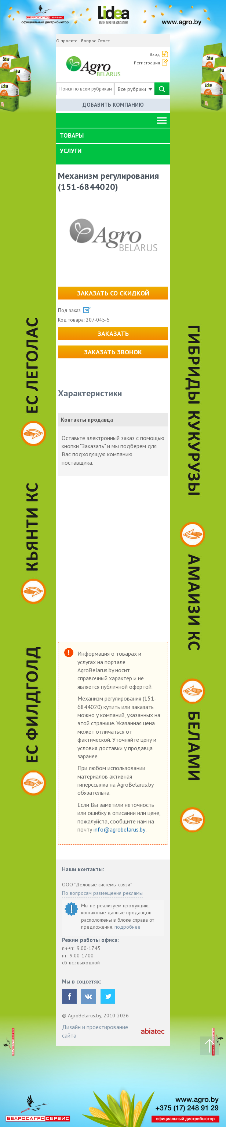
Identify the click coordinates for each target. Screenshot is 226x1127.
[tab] (113, 135)
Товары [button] (72, 135)
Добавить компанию (113, 104)
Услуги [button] (70, 151)
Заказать (113, 333)
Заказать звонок (113, 352)
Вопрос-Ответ (95, 40)
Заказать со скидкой (113, 293)
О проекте (66, 40)
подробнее (127, 927)
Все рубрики (135, 89)
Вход (155, 54)
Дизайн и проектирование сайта (95, 1031)
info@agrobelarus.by (120, 829)
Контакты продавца (87, 419)
